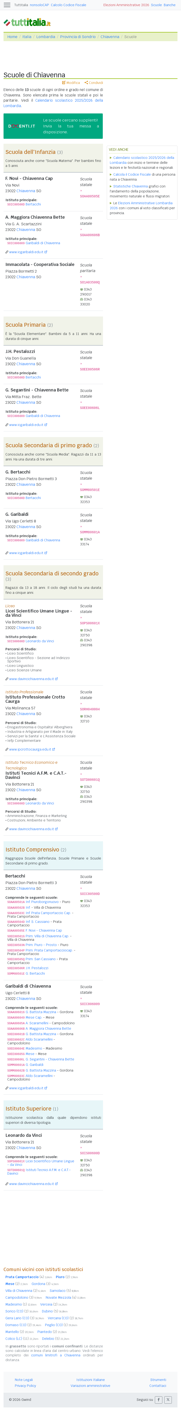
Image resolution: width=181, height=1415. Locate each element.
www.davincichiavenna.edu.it (31, 679)
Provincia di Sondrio (78, 36)
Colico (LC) (21, 1339)
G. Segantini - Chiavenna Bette (50, 1059)
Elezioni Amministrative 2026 (126, 5)
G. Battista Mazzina (41, 1012)
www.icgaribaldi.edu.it (26, 252)
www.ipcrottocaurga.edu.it (30, 749)
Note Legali (24, 1380)
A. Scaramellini (37, 1023)
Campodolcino (23, 1297)
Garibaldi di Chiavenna (43, 243)
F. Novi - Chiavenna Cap (44, 930)
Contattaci (157, 1386)
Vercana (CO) (65, 1318)
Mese (30, 1054)
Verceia (53, 1304)
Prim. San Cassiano (41, 959)
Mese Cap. (34, 1017)
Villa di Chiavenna (25, 1291)
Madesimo (34, 1048)
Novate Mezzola (66, 1297)
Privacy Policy (25, 1386)
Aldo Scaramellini (39, 1039)
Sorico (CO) (21, 1311)
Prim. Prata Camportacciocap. (49, 950)
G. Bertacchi (35, 973)
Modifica (71, 83)
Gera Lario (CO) (24, 1318)
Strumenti (158, 1380)
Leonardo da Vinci (40, 641)
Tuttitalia (21, 5)
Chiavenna (110, 36)
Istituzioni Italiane (90, 1380)
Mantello (19, 1332)
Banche (170, 5)
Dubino (55, 1311)
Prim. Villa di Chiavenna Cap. (47, 936)
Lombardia (45, 36)
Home (12, 36)
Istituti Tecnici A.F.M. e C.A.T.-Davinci (39, 1172)
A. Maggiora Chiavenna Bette (48, 1028)
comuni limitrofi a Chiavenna (55, 1355)
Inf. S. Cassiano (37, 922)
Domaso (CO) (23, 1325)
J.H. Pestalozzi (37, 968)
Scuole (156, 5)
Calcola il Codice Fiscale (132, 174)
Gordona (45, 1284)
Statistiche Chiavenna (130, 186)
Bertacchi (33, 204)
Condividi (94, 83)
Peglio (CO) (61, 1325)
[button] (158, 1400)
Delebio (55, 1339)
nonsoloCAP (39, 5)
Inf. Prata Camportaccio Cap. (48, 913)
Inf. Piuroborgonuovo (42, 902)
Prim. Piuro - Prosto (41, 945)
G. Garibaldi (34, 1065)
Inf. (28, 907)
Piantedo (52, 1332)
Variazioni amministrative (90, 1386)
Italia (26, 36)
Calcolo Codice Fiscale (68, 5)
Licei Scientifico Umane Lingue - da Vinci (40, 1163)
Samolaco (64, 1291)
